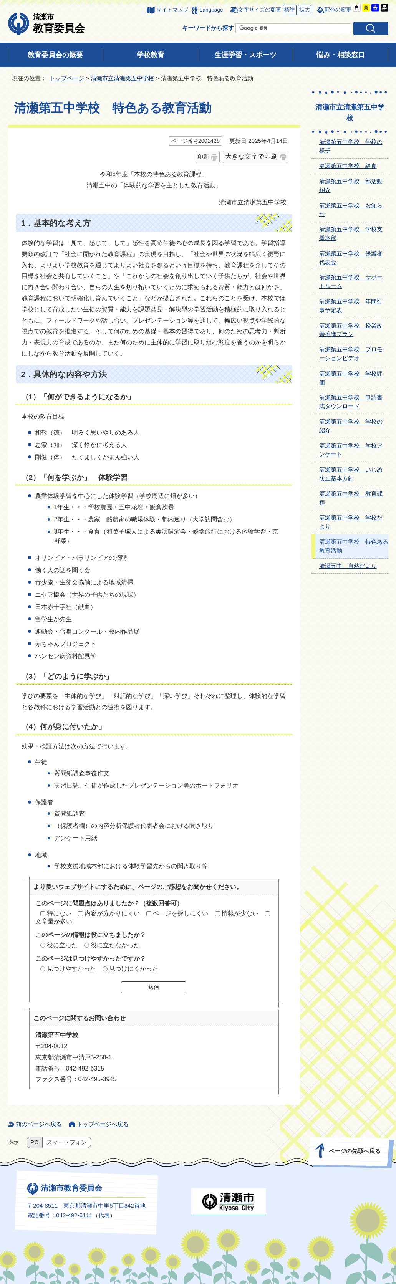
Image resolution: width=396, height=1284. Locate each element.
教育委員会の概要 (55, 55)
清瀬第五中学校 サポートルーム (351, 281)
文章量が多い (53, 921)
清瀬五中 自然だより (348, 566)
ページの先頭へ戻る (354, 1151)
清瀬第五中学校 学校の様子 (351, 146)
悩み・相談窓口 (340, 55)
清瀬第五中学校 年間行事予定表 (351, 305)
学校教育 (150, 55)
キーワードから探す (208, 28)
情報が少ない (240, 913)
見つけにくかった (133, 968)
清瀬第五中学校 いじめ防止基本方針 (351, 474)
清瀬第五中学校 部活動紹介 (351, 185)
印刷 (203, 157)
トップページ (67, 78)
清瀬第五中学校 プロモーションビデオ (351, 353)
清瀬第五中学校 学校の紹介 (351, 426)
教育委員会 (59, 23)
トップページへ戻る (103, 1124)
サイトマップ (172, 10)
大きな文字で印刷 (251, 156)
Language (211, 10)
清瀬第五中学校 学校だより (351, 521)
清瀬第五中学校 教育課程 (351, 498)
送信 (153, 987)
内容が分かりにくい (112, 913)
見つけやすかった (71, 968)
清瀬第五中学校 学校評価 (351, 378)
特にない (59, 913)
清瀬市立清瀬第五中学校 (122, 78)
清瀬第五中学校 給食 (348, 165)
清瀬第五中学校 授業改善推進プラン (351, 330)
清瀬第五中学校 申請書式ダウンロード (351, 401)
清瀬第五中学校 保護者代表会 (351, 257)
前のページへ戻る (39, 1124)
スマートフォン (66, 1142)
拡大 (304, 10)
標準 (289, 10)
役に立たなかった (115, 945)
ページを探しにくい (180, 913)
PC (34, 1142)
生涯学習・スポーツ (245, 55)
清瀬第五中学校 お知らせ (351, 209)
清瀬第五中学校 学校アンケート (351, 450)
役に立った (62, 945)
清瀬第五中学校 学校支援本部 (351, 233)
